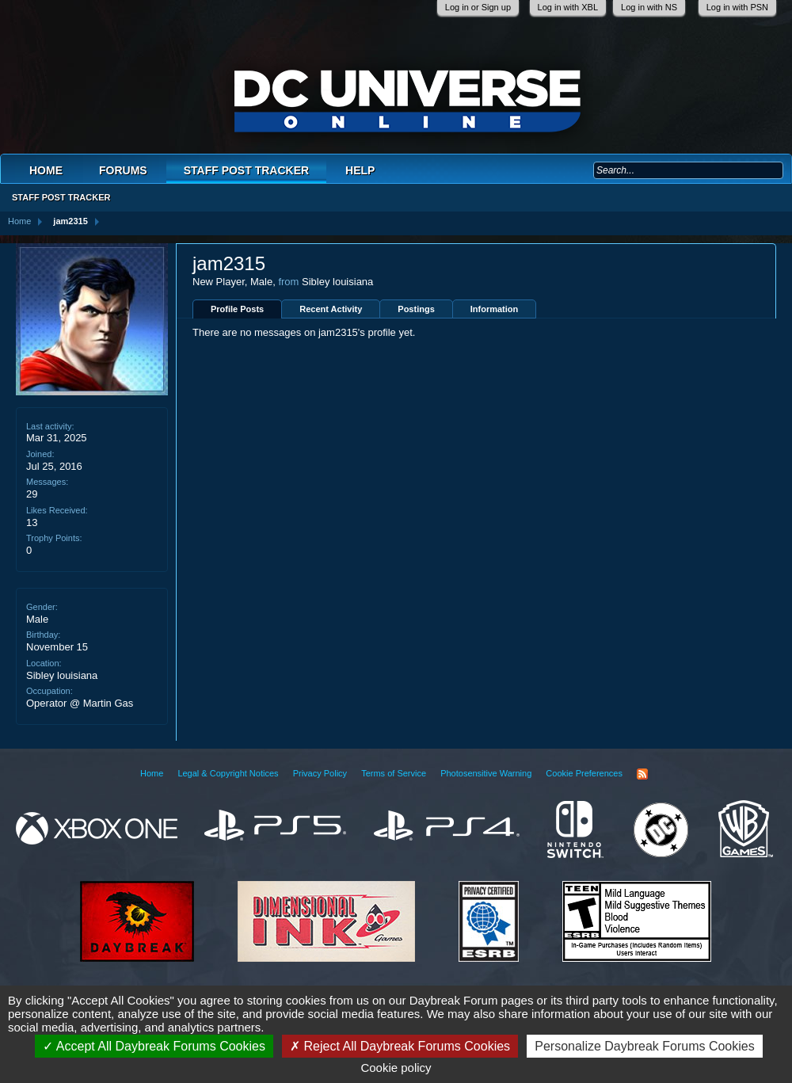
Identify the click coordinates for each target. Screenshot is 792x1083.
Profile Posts (237, 309)
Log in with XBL (568, 7)
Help (360, 170)
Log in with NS (649, 7)
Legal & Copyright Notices (227, 773)
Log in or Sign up (478, 7)
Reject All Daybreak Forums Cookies (400, 1046)
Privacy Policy (320, 773)
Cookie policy (395, 1067)
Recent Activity (330, 309)
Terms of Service (393, 773)
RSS (642, 774)
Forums (123, 170)
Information (494, 309)
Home (46, 170)
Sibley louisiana (61, 675)
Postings (416, 309)
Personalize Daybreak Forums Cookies (644, 1046)
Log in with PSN (737, 7)
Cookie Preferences (584, 773)
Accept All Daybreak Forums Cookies (154, 1046)
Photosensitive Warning (485, 773)
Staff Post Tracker (246, 170)
